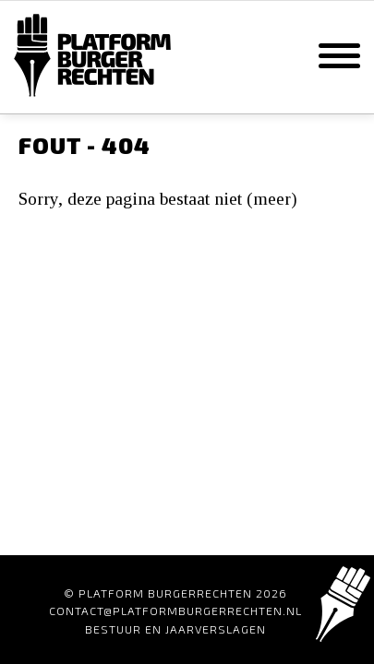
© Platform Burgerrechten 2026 (175, 593)
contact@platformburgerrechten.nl (175, 610)
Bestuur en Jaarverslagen (175, 628)
